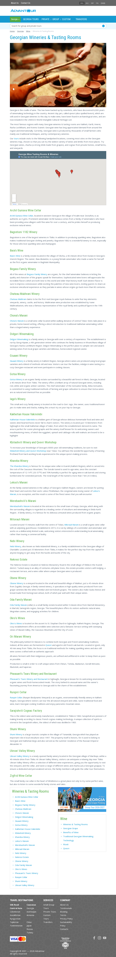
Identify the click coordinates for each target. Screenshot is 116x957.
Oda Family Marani (18, 605)
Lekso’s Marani (22, 841)
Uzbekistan (15, 911)
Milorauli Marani (71, 524)
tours (16, 138)
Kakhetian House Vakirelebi (22, 419)
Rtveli (65, 844)
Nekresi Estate (22, 857)
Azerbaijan (31, 911)
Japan (29, 925)
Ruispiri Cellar (16, 697)
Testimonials (66, 908)
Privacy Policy (66, 918)
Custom (66, 19)
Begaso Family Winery (37, 274)
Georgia (30, 908)
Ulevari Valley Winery (19, 756)
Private (46, 19)
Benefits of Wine (71, 832)
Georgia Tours (31, 19)
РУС (87, 3)
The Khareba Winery (19, 466)
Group (55, 19)
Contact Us (25, 3)
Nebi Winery (15, 546)
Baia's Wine (15, 255)
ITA (97, 3)
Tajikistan (14, 922)
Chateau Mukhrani (18, 299)
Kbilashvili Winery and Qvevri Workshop (28, 450)
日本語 (103, 3)
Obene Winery (16, 583)
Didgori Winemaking (19, 339)
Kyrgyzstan (15, 918)
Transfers (81, 19)
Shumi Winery (16, 734)
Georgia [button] (15, 19)
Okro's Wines (16, 623)
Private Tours (49, 911)
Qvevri (48, 645)
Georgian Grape (70, 828)
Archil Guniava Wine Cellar (21, 215)
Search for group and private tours (26, 26)
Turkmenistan (16, 925)
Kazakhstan (15, 915)
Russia (30, 929)
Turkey (30, 932)
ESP (92, 3)
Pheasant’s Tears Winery (26, 873)
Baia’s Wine (20, 801)
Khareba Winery (22, 837)
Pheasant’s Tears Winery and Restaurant (29, 679)
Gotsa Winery (16, 379)
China (29, 922)
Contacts (64, 929)
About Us (15, 3)
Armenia (30, 915)
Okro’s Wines (21, 869)
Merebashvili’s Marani (20, 506)
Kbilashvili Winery (23, 833)
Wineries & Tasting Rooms (75, 824)
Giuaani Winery (16, 361)
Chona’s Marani (17, 320)
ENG (81, 3)
